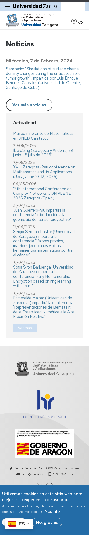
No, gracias (47, 524)
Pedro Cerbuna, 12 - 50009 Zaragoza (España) (47, 468)
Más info (52, 514)
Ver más (25, 328)
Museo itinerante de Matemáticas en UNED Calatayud (43, 136)
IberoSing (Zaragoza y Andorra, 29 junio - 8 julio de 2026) (43, 153)
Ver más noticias (29, 104)
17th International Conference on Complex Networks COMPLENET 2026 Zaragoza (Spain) (43, 193)
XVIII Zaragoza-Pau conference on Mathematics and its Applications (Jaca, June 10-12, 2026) (44, 171)
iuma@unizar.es (32, 474)
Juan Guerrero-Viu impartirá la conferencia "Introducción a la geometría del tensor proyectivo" (42, 215)
